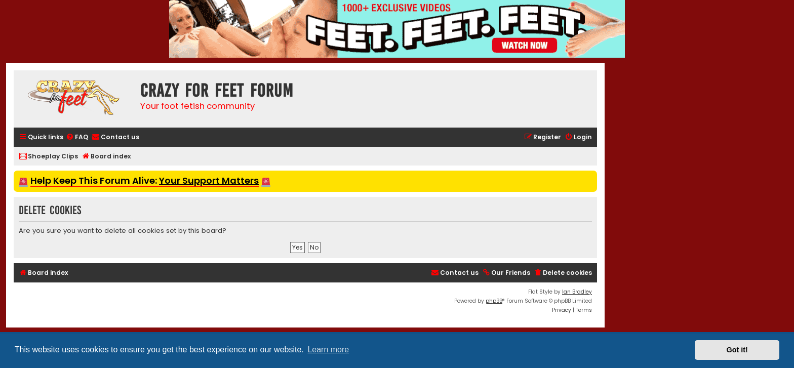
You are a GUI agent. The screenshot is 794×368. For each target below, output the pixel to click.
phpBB (494, 301)
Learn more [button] (328, 349)
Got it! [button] (737, 350)
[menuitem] (77, 137)
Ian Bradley (577, 292)
